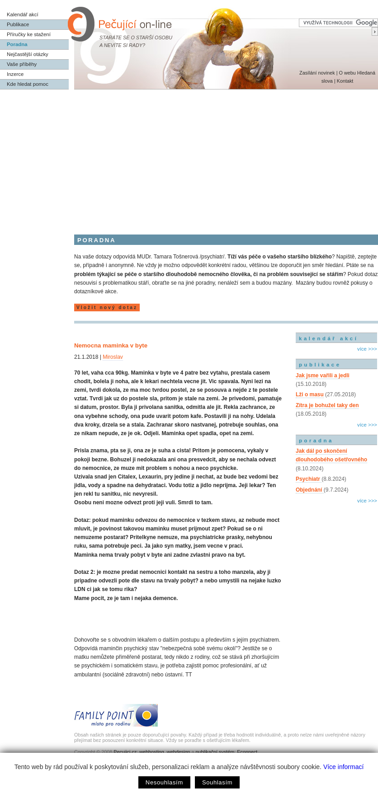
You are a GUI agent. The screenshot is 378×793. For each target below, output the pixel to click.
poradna (316, 440)
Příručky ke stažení (29, 34)
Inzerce (15, 74)
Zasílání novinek (317, 72)
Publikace (18, 24)
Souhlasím (217, 782)
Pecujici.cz (125, 752)
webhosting (151, 752)
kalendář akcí (328, 338)
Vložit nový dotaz (106, 307)
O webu (347, 72)
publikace (320, 364)
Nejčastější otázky (27, 54)
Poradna (17, 44)
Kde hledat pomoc (27, 84)
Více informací (343, 766)
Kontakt (345, 81)
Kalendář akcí (22, 14)
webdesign (178, 752)
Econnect (247, 752)
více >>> (367, 349)
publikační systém (214, 752)
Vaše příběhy (22, 64)
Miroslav (113, 357)
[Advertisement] (189, 157)
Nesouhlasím (164, 782)
